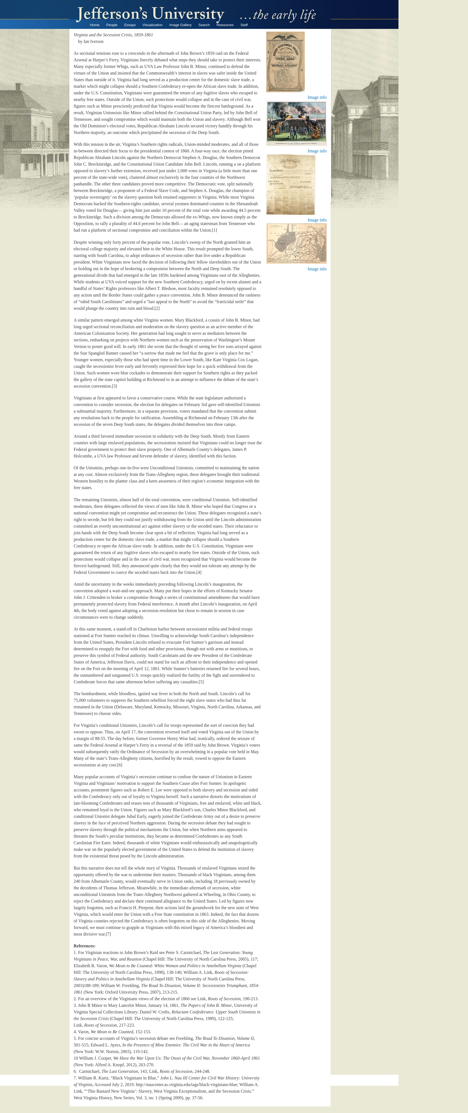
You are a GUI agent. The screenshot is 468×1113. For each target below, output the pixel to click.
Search (204, 25)
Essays (130, 25)
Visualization (153, 25)
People (111, 25)
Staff (244, 25)
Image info (317, 97)
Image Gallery (180, 25)
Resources (225, 25)
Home (94, 25)
